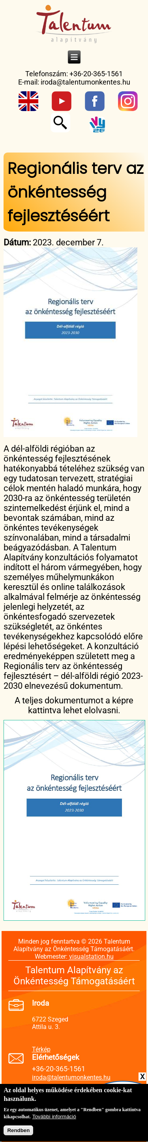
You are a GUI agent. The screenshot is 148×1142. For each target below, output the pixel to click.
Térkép (41, 1049)
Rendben (18, 1133)
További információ (54, 1120)
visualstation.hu (91, 956)
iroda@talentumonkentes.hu (85, 82)
